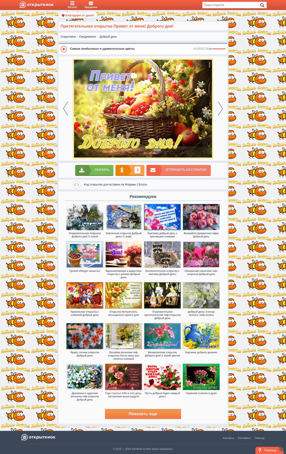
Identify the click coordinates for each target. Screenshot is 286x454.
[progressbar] (218, 49)
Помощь (260, 438)
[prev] (66, 108)
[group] (143, 48)
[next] (220, 108)
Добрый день (108, 36)
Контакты (228, 438)
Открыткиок (68, 36)
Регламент (244, 438)
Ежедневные (87, 36)
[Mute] (210, 49)
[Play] (64, 49)
